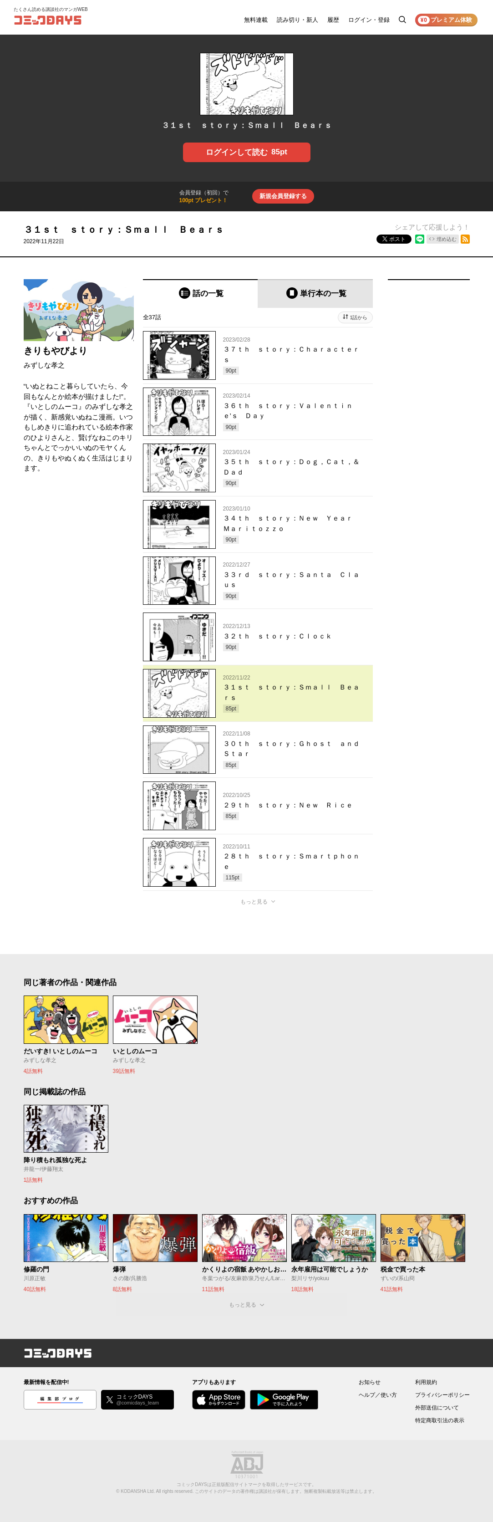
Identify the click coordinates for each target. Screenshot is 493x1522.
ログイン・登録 (369, 19)
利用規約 (426, 1382)
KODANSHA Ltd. (138, 1491)
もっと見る (254, 902)
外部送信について (437, 1408)
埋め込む (447, 239)
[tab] (200, 293)
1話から (358, 317)
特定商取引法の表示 (439, 1420)
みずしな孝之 (44, 365)
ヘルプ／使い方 (378, 1395)
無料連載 (256, 19)
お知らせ (370, 1382)
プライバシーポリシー (442, 1395)
